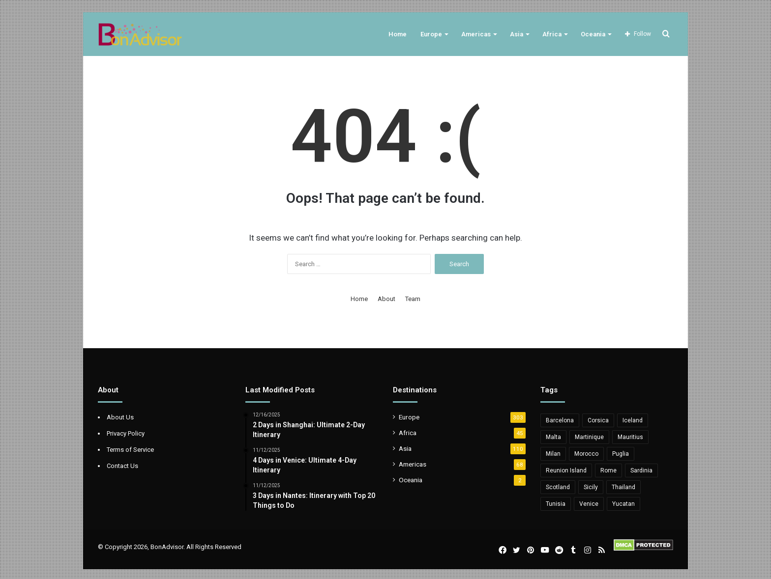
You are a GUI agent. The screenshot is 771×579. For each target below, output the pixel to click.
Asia (516, 34)
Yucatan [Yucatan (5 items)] (623, 503)
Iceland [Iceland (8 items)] (633, 420)
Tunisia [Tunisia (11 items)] (555, 503)
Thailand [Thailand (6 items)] (623, 487)
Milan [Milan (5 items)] (553, 453)
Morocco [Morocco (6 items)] (586, 453)
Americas (476, 34)
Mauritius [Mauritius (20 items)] (630, 437)
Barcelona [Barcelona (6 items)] (560, 420)
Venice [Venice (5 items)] (588, 503)
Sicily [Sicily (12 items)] (591, 487)
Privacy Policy (126, 433)
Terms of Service (130, 449)
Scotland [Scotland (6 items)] (558, 487)
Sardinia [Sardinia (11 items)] (641, 470)
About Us (120, 417)
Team (412, 299)
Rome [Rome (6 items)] (608, 470)
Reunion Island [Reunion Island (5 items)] (566, 470)
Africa (552, 34)
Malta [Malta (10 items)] (553, 437)
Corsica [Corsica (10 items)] (598, 420)
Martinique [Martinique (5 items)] (589, 437)
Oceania (593, 34)
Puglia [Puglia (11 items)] (620, 453)
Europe (431, 34)
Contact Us (122, 465)
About (386, 299)
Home (397, 34)
